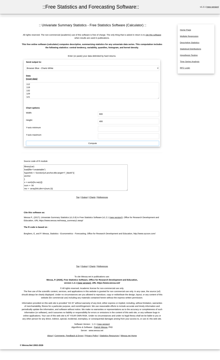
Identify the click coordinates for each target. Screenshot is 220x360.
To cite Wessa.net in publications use (92, 276)
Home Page (185, 30)
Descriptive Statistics (189, 42)
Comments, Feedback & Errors (68, 335)
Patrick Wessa (100, 327)
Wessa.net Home (129, 335)
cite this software (153, 35)
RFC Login (185, 68)
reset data (32, 79)
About (50, 335)
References (102, 197)
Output (84, 197)
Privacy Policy (91, 335)
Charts (92, 197)
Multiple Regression (189, 36)
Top (77, 197)
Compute (92, 143)
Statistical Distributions (190, 49)
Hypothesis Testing (189, 55)
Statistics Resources (109, 335)
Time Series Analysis (189, 61)
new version (212, 7)
